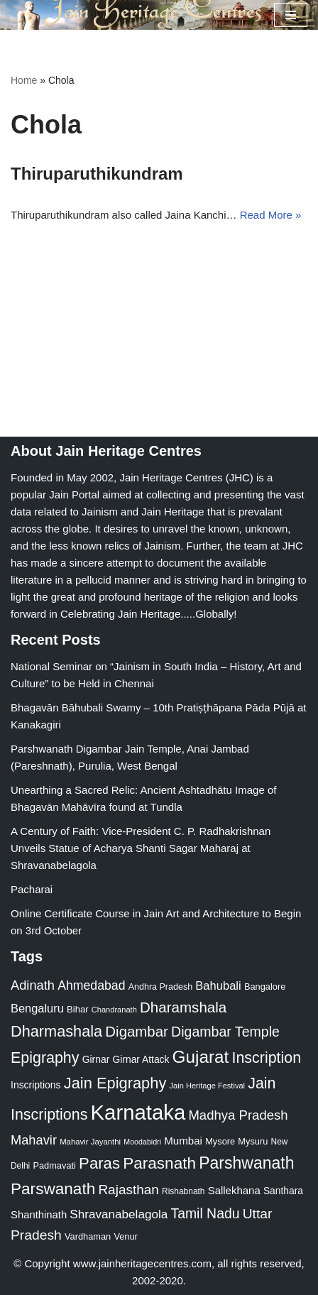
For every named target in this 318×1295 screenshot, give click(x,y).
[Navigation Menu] (290, 15)
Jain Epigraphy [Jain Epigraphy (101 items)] (115, 1083)
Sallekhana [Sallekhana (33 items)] (234, 1190)
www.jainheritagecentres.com (142, 1263)
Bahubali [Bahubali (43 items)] (218, 986)
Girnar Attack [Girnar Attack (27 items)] (141, 1059)
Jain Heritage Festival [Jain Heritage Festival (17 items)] (208, 1085)
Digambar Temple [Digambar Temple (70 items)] (225, 1031)
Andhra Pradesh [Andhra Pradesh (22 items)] (160, 987)
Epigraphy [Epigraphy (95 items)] (45, 1057)
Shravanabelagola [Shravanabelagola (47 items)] (119, 1214)
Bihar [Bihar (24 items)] (78, 1009)
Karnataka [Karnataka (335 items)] (138, 1112)
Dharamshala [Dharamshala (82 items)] (183, 1007)
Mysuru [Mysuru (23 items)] (253, 1141)
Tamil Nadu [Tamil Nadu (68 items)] (204, 1213)
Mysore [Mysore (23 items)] (220, 1141)
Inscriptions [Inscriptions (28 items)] (36, 1085)
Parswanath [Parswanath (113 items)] (53, 1189)
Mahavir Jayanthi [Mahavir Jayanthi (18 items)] (90, 1141)
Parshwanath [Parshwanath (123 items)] (246, 1163)
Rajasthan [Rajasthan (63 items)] (128, 1189)
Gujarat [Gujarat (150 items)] (200, 1056)
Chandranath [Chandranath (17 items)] (114, 1009)
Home (24, 80)
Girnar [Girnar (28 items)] (96, 1059)
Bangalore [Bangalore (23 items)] (264, 986)
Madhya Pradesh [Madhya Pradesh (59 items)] (237, 1115)
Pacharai (32, 889)
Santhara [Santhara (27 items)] (283, 1190)
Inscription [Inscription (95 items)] (266, 1057)
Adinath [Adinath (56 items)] (33, 985)
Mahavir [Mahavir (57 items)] (34, 1139)
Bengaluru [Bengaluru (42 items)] (37, 1008)
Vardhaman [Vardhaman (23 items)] (88, 1236)
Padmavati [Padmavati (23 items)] (54, 1165)
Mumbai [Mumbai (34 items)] (183, 1141)
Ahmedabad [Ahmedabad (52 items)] (91, 985)
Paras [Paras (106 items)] (99, 1163)
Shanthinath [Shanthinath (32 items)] (39, 1214)
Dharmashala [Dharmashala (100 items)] (56, 1031)
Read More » (271, 215)
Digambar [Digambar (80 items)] (136, 1031)
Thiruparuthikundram (97, 173)
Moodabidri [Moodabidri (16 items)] (142, 1141)
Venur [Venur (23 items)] (125, 1236)
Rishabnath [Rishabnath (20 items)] (183, 1191)
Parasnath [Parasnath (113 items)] (159, 1163)
